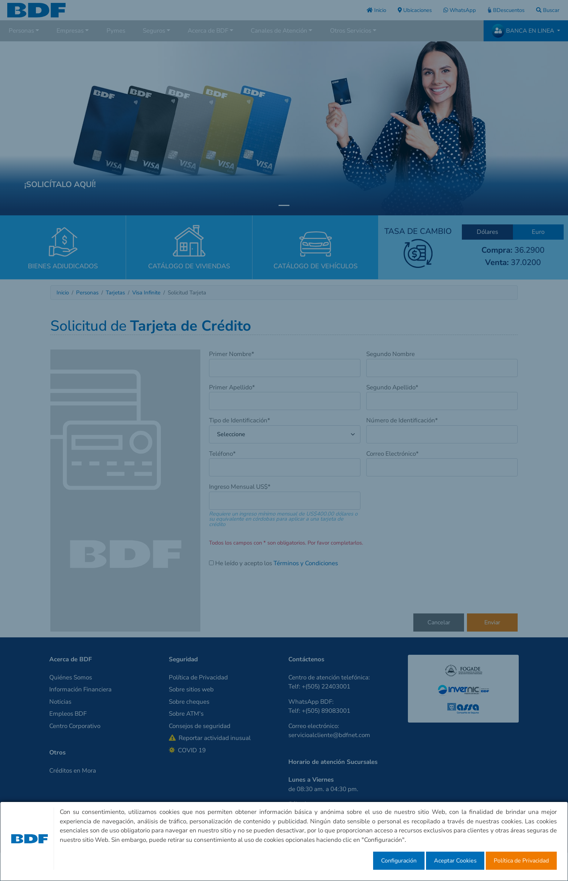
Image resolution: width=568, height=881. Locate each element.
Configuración (399, 861)
